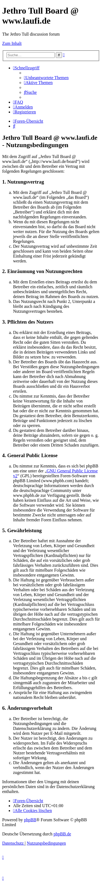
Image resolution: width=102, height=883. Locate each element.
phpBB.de (62, 834)
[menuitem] (46, 77)
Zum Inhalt (12, 43)
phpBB (30, 819)
